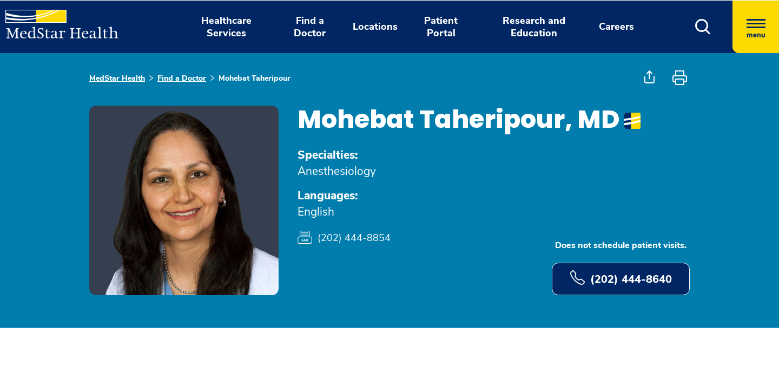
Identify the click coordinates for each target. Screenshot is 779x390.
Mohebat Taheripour (255, 78)
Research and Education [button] (534, 27)
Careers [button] (616, 26)
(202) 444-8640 (621, 278)
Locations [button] (375, 26)
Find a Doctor (181, 78)
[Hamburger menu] (755, 27)
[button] (703, 27)
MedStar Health (117, 78)
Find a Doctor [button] (310, 27)
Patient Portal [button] (441, 27)
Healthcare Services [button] (226, 27)
